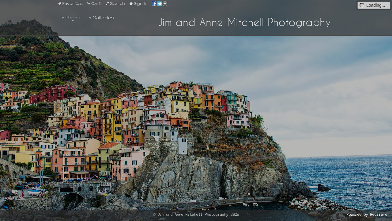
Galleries (101, 18)
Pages (70, 18)
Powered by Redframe (367, 214)
